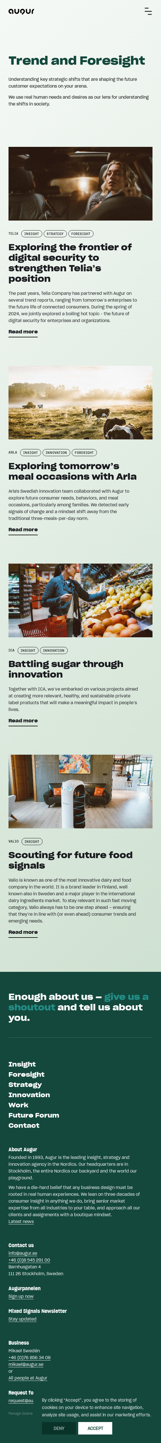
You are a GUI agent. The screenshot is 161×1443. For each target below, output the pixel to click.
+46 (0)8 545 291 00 (29, 1260)
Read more (23, 332)
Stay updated (23, 1319)
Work (18, 1105)
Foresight (27, 1074)
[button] (148, 11)
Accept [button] (95, 1428)
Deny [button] (59, 1428)
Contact (24, 1125)
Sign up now (21, 1296)
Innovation (29, 1095)
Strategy (25, 1085)
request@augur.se (27, 1400)
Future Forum (34, 1115)
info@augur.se (23, 1253)
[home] (21, 11)
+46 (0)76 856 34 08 (29, 1357)
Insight (22, 1064)
